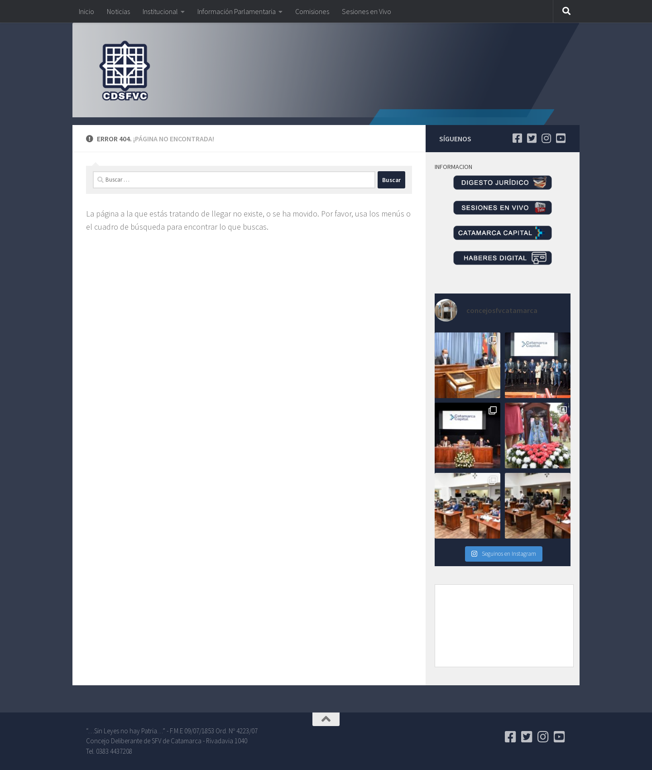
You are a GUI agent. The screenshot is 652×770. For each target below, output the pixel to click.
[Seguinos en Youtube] (560, 138)
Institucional (160, 11)
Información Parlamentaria (236, 11)
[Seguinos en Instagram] (546, 138)
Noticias (118, 11)
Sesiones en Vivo (366, 11)
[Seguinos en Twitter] (531, 138)
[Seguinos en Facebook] (517, 138)
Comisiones (312, 11)
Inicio (86, 11)
